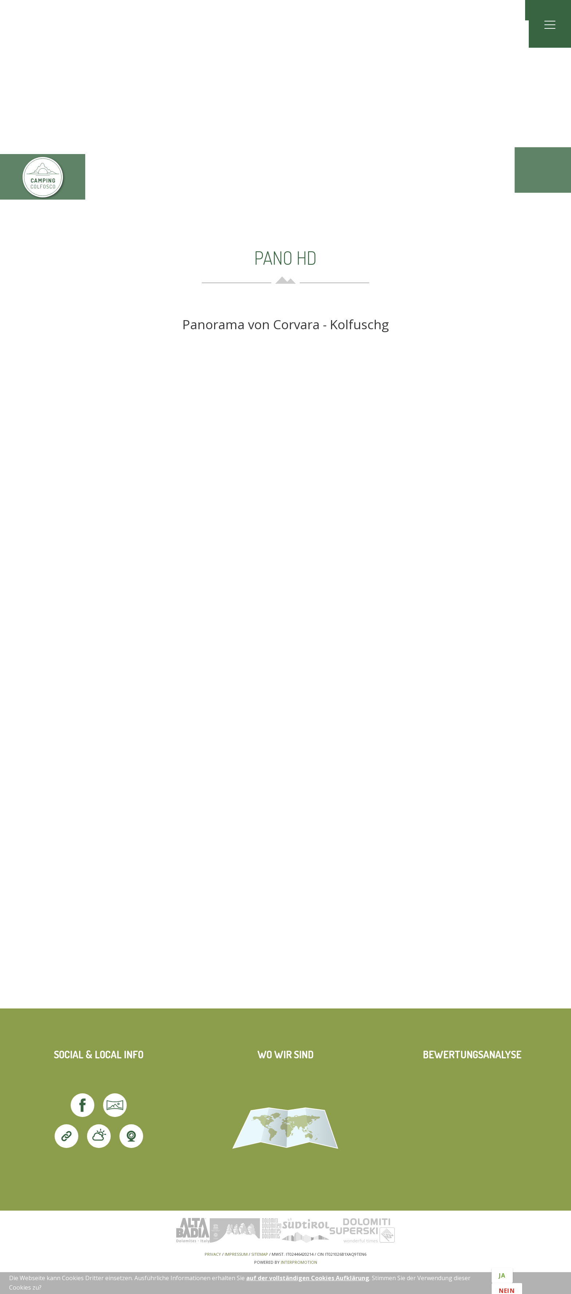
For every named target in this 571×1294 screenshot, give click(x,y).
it (540, 10)
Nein (507, 1287)
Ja (502, 1279)
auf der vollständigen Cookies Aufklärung (307, 1278)
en (555, 10)
